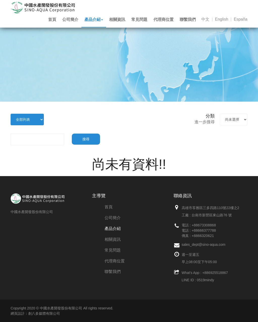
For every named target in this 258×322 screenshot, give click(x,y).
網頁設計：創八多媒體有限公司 (35, 313)
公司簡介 (70, 19)
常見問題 (139, 19)
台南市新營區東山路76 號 (211, 215)
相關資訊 (117, 19)
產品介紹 (93, 19)
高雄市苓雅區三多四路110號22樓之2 (210, 208)
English (221, 19)
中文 (205, 19)
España (240, 19)
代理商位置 (163, 19)
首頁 (52, 19)
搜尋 (85, 139)
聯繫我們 (188, 19)
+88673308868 (204, 225)
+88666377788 (204, 230)
